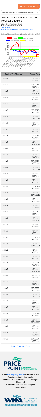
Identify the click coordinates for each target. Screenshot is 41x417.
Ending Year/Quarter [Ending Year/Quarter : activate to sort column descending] (14, 74)
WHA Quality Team (15, 374)
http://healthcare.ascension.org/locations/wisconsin (17, 29)
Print (13, 346)
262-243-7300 (5, 27)
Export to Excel (23, 346)
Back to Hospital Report (29, 6)
